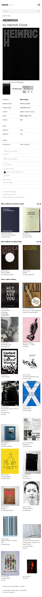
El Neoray (5, 312)
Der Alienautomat (5, 578)
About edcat (6, 586)
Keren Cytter (27, 378)
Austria (27, 104)
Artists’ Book (6, 16)
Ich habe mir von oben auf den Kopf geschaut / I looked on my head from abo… (31, 542)
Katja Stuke (27, 510)
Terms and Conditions (8, 592)
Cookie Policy (23, 590)
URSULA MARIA (5, 273)
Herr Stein (3, 444)
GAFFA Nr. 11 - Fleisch (29, 345)
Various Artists (28, 446)
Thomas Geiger (28, 546)
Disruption (3, 508)
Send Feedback (14, 586)
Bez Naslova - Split (6, 345)
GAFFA (26, 346)
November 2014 (25, 108)
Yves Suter (27, 478)
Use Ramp (26, 476)
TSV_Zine (25, 578)
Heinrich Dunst (17, 25)
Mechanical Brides (28, 508)
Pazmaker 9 (26, 444)
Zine (21, 130)
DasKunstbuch (12, 194)
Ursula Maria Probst (8, 274)
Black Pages (17, 242)
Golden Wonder (27, 409)
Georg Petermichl (29, 274)
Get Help (22, 586)
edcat (17, 197)
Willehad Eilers (6, 478)
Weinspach (22, 197)
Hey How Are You (5, 310)
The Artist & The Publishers (8, 235)
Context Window (5, 377)
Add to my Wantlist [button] (10, 159)
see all (39, 204)
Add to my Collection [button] (11, 151)
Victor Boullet (27, 410)
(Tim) (4, 580)
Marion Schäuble (7, 446)
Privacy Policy (15, 590)
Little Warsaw (6, 544)
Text (21, 134)
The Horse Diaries (6, 476)
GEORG (25, 273)
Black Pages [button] (8, 182)
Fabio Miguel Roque (8, 510)
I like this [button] (7, 164)
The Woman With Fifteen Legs (31, 377)
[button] (21, 172)
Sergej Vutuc (6, 346)
